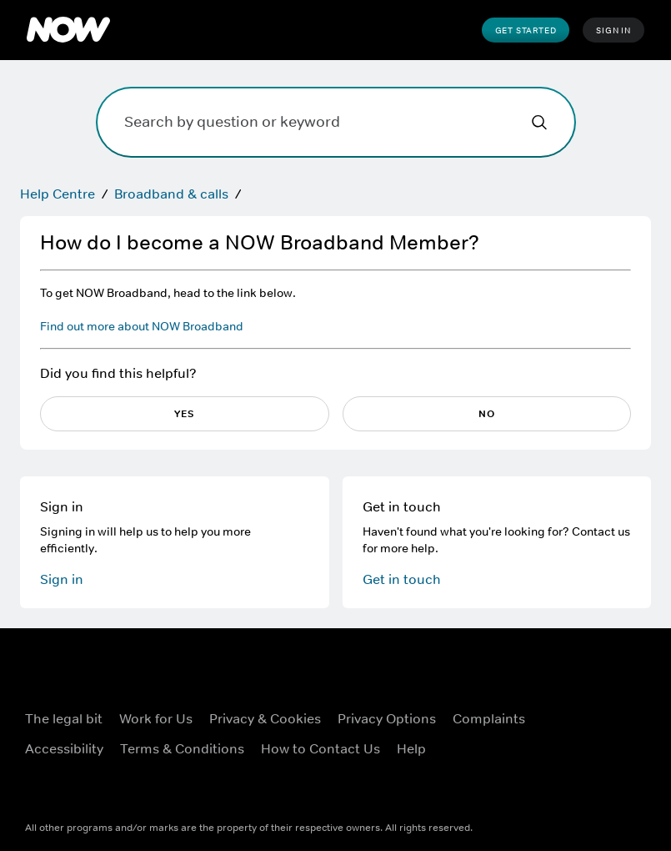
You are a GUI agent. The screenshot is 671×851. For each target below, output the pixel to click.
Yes (184, 413)
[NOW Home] (68, 30)
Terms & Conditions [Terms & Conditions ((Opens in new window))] (182, 748)
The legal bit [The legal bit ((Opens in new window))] (64, 718)
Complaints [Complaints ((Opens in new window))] (489, 718)
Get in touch (402, 579)
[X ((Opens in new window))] (599, 683)
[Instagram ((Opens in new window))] (556, 731)
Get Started (526, 30)
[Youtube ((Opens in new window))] (599, 731)
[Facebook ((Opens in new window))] (556, 683)
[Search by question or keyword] (336, 122)
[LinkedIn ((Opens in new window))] (556, 778)
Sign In (613, 30)
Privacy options (387, 718)
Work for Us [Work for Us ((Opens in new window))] (156, 718)
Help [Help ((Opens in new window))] (411, 748)
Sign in (61, 579)
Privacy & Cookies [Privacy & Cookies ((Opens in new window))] (265, 718)
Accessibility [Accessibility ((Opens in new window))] (64, 748)
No (486, 413)
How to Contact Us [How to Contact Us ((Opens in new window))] (320, 748)
